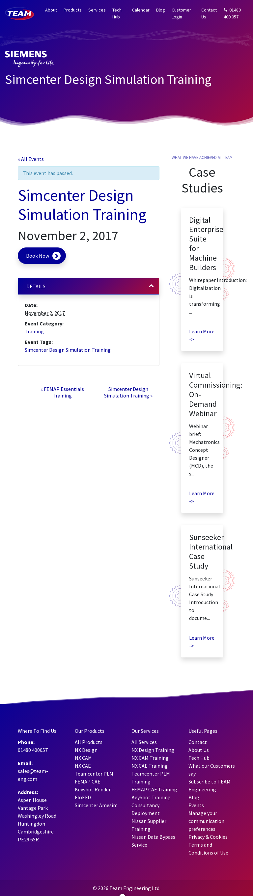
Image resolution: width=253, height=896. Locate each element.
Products (73, 10)
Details (35, 286)
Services (97, 10)
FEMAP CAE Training (154, 789)
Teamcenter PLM (94, 773)
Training (34, 331)
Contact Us (209, 13)
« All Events (31, 159)
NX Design (86, 750)
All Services (144, 742)
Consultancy (145, 805)
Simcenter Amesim (96, 805)
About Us (198, 750)
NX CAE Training (149, 765)
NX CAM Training (150, 758)
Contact (197, 742)
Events (196, 805)
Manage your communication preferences (206, 821)
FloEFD (83, 797)
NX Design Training (152, 750)
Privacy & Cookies (208, 836)
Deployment (145, 813)
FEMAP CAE (87, 781)
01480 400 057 (232, 13)
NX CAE (83, 765)
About (51, 10)
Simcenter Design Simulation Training (68, 349)
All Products (88, 742)
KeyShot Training (151, 797)
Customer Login (181, 13)
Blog (160, 10)
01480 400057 (33, 750)
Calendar (141, 10)
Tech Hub (117, 13)
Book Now (37, 255)
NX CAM (83, 758)
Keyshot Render (93, 789)
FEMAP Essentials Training (62, 392)
